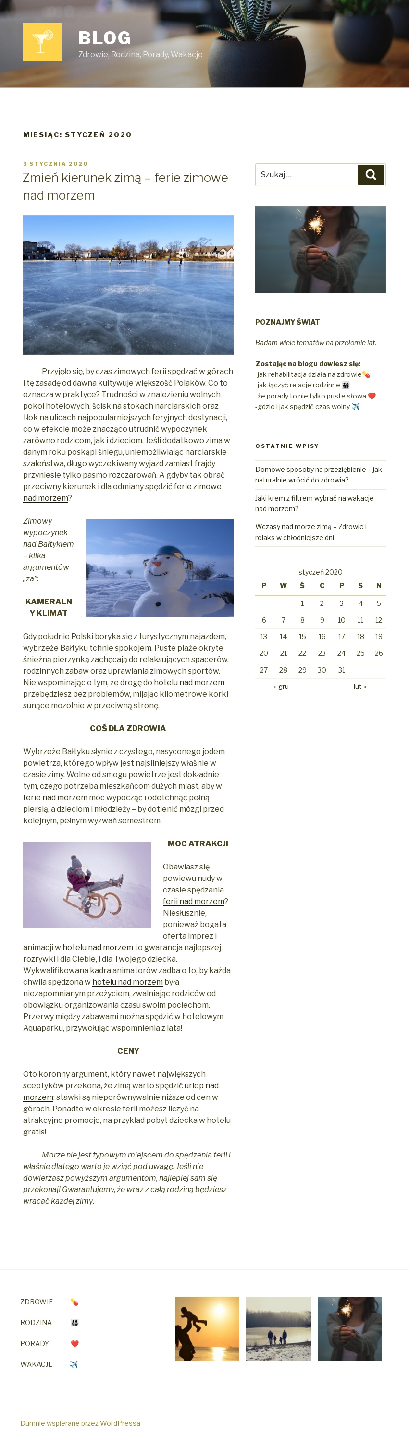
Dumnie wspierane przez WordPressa (80, 1423)
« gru (281, 686)
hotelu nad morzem (189, 682)
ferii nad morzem (193, 901)
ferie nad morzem (55, 797)
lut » (360, 686)
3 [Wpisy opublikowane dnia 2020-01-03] (342, 603)
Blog (105, 37)
